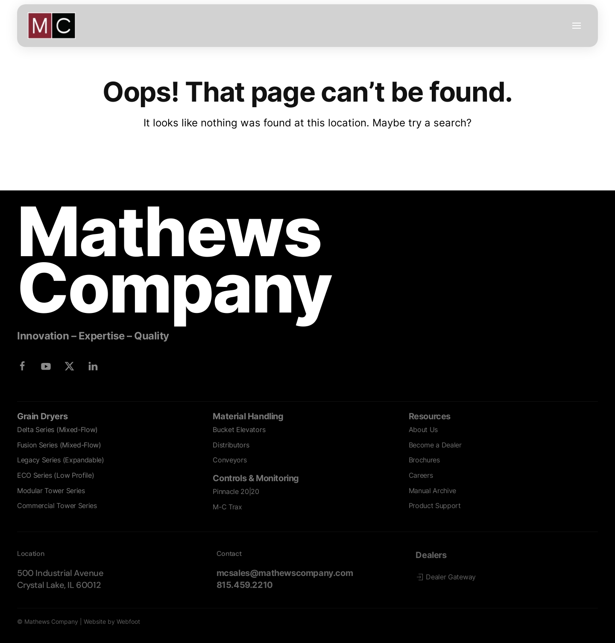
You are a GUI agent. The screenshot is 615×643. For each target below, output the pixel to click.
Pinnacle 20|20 (236, 491)
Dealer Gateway (446, 577)
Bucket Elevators (239, 429)
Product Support (435, 505)
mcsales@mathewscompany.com (285, 573)
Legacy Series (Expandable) (60, 460)
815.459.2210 (245, 585)
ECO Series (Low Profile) (55, 475)
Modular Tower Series (51, 490)
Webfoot (128, 621)
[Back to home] (52, 26)
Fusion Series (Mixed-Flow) (59, 445)
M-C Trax (227, 507)
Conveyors (229, 460)
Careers (421, 475)
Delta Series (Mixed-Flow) (57, 429)
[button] (576, 26)
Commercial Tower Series (57, 505)
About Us (423, 429)
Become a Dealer (435, 445)
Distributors (231, 445)
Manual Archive (433, 490)
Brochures (424, 460)
